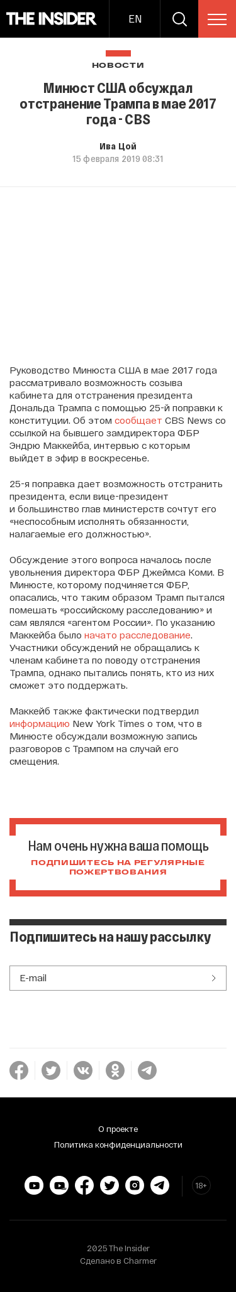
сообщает (138, 420)
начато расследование (137, 634)
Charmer (140, 1261)
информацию (39, 723)
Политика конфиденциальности (118, 1144)
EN (135, 18)
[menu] (217, 19)
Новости (118, 65)
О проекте (118, 1129)
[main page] (52, 18)
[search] (179, 19)
